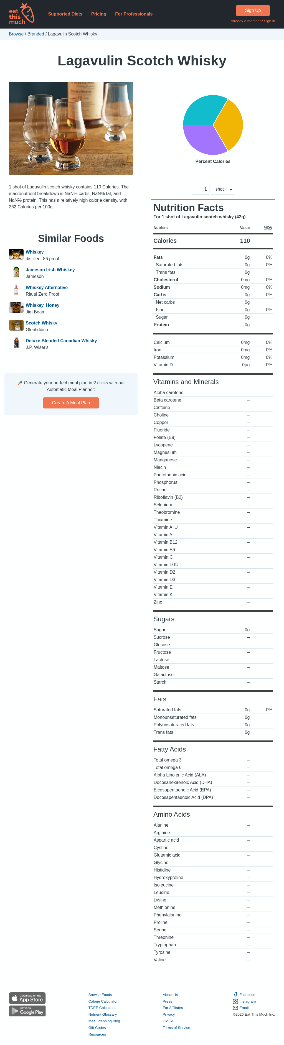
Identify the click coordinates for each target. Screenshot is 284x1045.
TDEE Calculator (102, 1008)
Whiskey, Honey (43, 305)
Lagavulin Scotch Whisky (142, 60)
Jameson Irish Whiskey (50, 269)
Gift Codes (97, 1028)
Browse (16, 34)
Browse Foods (100, 995)
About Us (170, 995)
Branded (35, 34)
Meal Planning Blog (104, 1021)
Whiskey (35, 252)
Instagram (244, 1001)
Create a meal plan (71, 402)
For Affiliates (173, 1008)
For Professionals (134, 14)
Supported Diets (65, 14)
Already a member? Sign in (253, 21)
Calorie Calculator (103, 1001)
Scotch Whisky (41, 323)
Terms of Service (176, 1028)
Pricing (98, 14)
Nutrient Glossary (102, 1014)
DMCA (168, 1021)
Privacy (169, 1014)
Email (240, 1008)
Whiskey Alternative (47, 287)
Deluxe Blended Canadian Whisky (61, 340)
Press (167, 1001)
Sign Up (253, 10)
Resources (97, 1034)
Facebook (244, 995)
